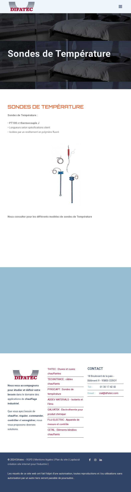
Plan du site (61, 459)
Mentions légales (44, 459)
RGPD (29, 459)
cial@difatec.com (108, 393)
